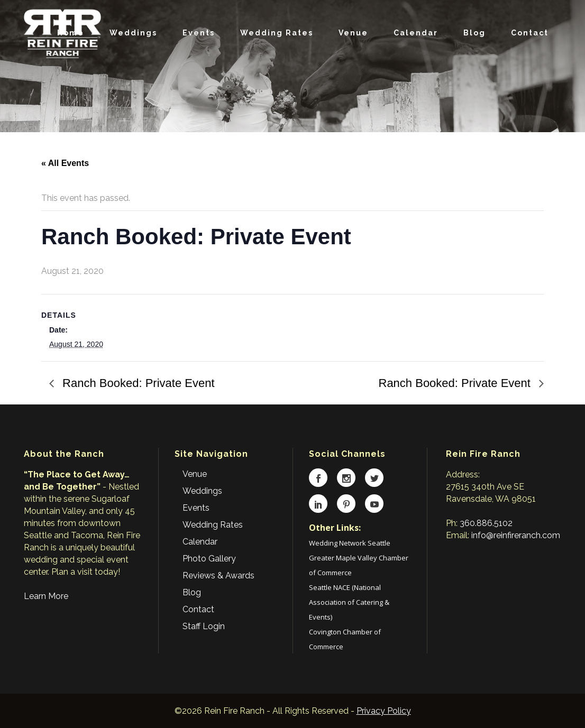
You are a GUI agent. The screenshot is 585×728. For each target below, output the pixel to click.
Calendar (199, 542)
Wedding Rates (212, 525)
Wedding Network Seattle (349, 543)
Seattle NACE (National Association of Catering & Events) (349, 602)
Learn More (46, 596)
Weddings (202, 491)
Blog (191, 592)
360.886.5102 (486, 523)
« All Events (65, 163)
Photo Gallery (209, 559)
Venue (194, 474)
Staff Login (203, 626)
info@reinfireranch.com (515, 535)
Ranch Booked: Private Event (137, 383)
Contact (198, 609)
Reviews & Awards (218, 575)
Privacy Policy (384, 711)
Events (195, 508)
